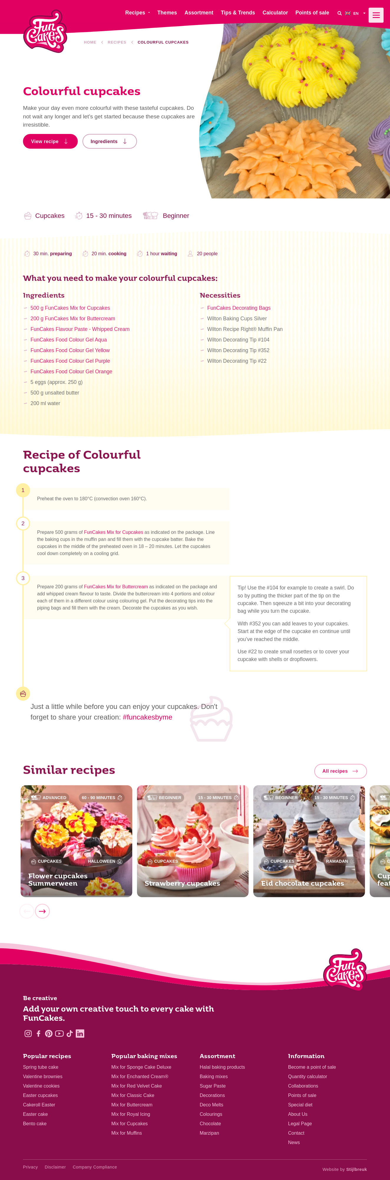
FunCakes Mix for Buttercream (116, 589)
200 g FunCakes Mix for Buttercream (73, 322)
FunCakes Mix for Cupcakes (113, 534)
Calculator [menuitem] (275, 13)
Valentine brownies (42, 1076)
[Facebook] (38, 1033)
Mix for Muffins (126, 1133)
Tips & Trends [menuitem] (238, 13)
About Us (298, 1114)
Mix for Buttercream (132, 1104)
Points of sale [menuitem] (312, 13)
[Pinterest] (49, 1033)
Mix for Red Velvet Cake (136, 1085)
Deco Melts (211, 1104)
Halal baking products (222, 1067)
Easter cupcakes (40, 1095)
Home (90, 42)
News (294, 1142)
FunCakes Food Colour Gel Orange (72, 375)
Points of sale (302, 1095)
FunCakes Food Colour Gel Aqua (69, 343)
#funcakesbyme (147, 717)
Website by (345, 1169)
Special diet (300, 1104)
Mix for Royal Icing (130, 1114)
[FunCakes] (45, 31)
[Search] (339, 13)
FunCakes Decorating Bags (239, 311)
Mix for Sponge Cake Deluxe (141, 1067)
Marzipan (209, 1133)
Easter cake (35, 1114)
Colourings (211, 1114)
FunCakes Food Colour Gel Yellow (70, 354)
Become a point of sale (312, 1067)
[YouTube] (59, 1033)
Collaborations (303, 1085)
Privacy (30, 1167)
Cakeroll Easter (39, 1104)
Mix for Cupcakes (129, 1123)
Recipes (117, 42)
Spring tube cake (40, 1067)
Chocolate (210, 1123)
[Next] (42, 913)
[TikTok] (70, 1033)
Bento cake (35, 1123)
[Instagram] (28, 1033)
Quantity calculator (307, 1076)
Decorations (212, 1095)
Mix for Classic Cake (132, 1095)
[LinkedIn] (80, 1033)
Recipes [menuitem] (135, 13)
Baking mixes (214, 1076)
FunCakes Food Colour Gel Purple (70, 364)
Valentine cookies (41, 1085)
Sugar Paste (213, 1085)
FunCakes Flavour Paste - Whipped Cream (80, 332)
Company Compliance (95, 1167)
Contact (296, 1133)
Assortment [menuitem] (198, 13)
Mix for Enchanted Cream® (139, 1076)
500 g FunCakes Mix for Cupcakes (70, 311)
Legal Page (300, 1123)
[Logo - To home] (345, 971)
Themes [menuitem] (167, 13)
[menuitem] (356, 13)
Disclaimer (55, 1167)
